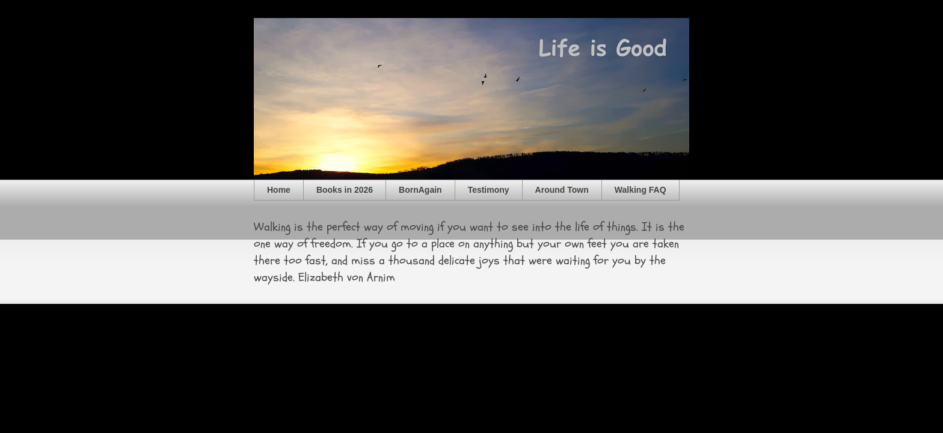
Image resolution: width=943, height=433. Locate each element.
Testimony (488, 190)
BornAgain (420, 190)
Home (278, 190)
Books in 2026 (344, 190)
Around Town (562, 190)
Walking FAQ (640, 190)
